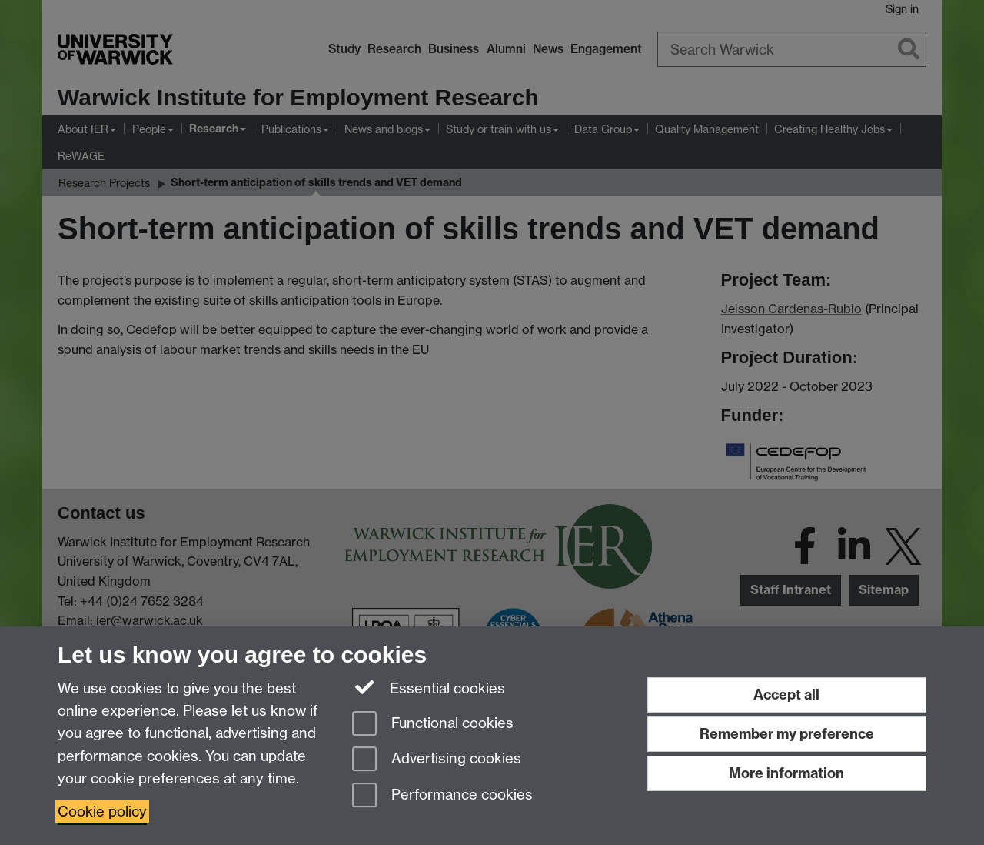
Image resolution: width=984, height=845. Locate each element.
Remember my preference (787, 734)
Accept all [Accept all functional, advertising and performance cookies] (786, 694)
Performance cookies (442, 796)
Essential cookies (428, 687)
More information (786, 773)
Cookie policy (102, 811)
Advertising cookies (436, 760)
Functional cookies (433, 724)
